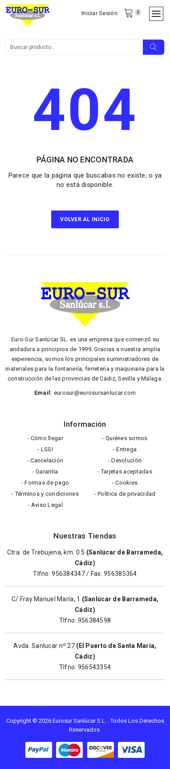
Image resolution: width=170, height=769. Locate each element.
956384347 (68, 573)
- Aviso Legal (45, 505)
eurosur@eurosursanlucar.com (95, 392)
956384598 (94, 620)
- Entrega (125, 449)
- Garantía (45, 471)
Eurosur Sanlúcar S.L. (79, 720)
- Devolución (125, 460)
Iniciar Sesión (99, 13)
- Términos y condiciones (45, 493)
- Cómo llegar (45, 438)
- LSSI (45, 449)
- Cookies (125, 482)
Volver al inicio (84, 219)
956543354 (94, 667)
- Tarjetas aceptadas (124, 471)
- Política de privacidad (125, 493)
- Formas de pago (45, 482)
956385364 (120, 573)
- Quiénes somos (124, 438)
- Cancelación (45, 460)
